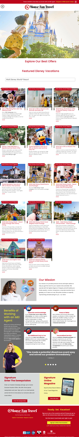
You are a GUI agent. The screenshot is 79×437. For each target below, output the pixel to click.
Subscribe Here (54, 398)
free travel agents (14, 338)
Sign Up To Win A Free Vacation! (58, 422)
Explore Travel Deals (17, 417)
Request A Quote (28, 417)
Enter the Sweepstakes (20, 401)
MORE (3, 119)
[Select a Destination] (40, 79)
